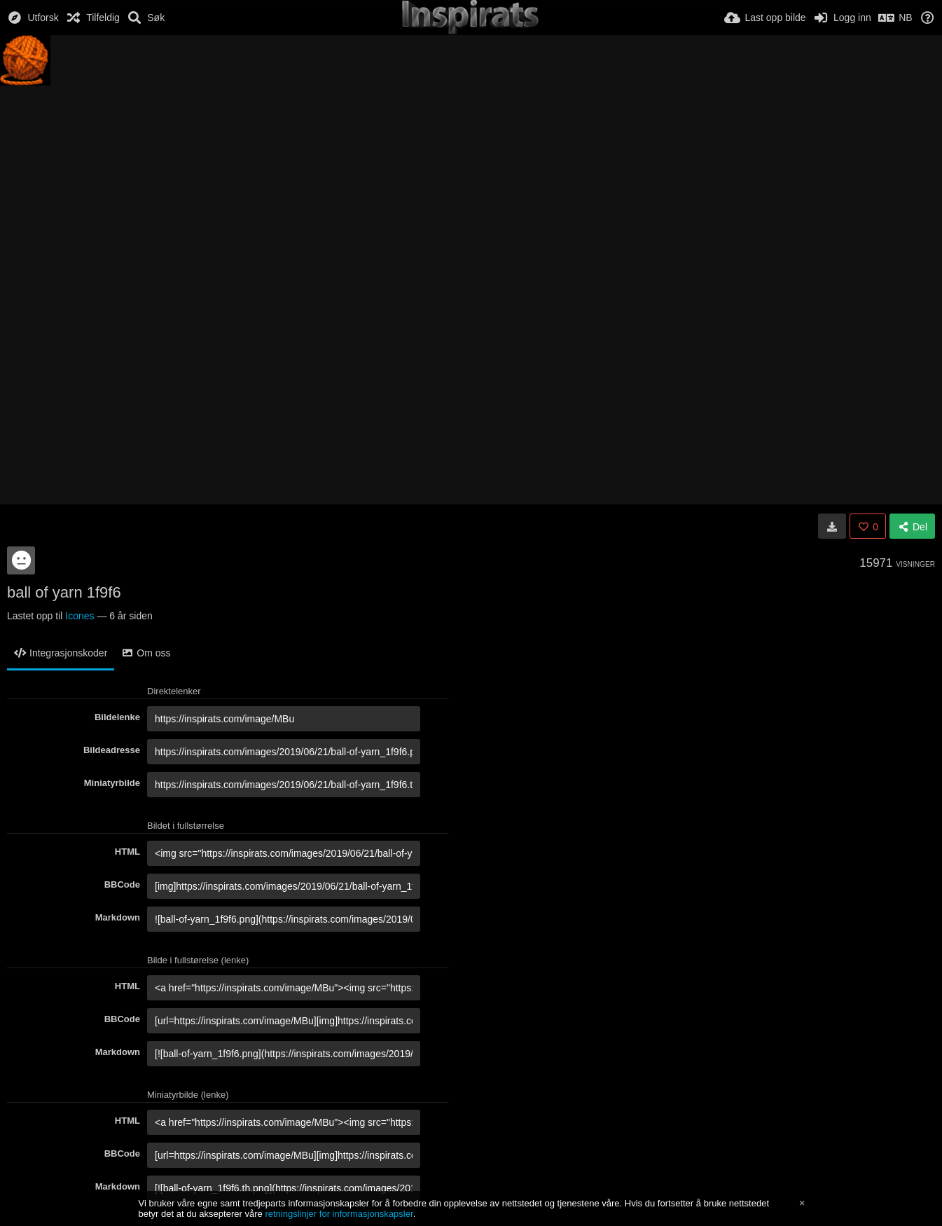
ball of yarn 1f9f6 (64, 592)
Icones (79, 615)
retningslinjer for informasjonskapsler (339, 1213)
